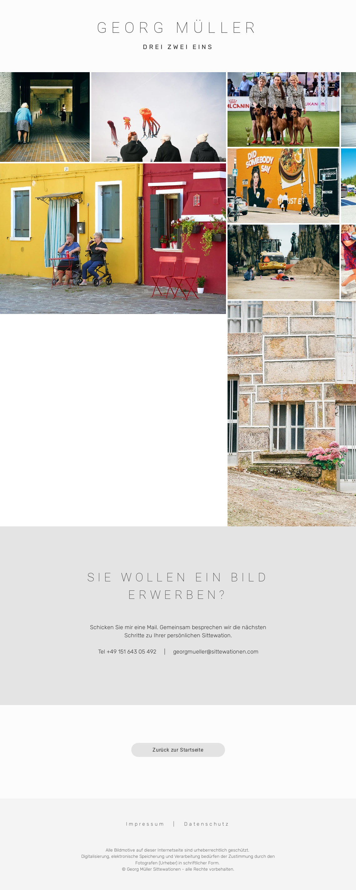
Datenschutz (207, 824)
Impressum (145, 824)
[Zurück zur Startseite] (178, 750)
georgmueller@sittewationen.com (215, 651)
